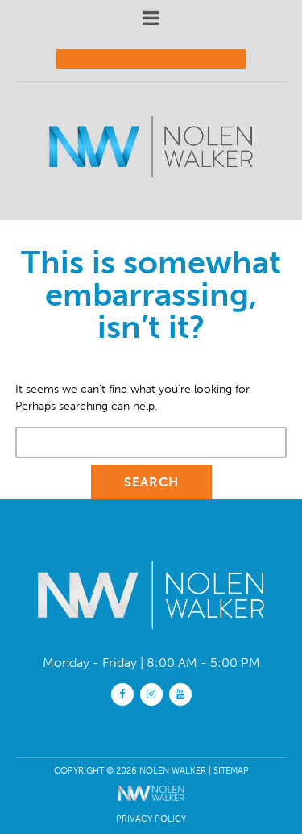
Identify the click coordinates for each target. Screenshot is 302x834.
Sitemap (231, 770)
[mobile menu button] (151, 18)
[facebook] (122, 693)
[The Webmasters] (151, 804)
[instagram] (151, 693)
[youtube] (180, 693)
